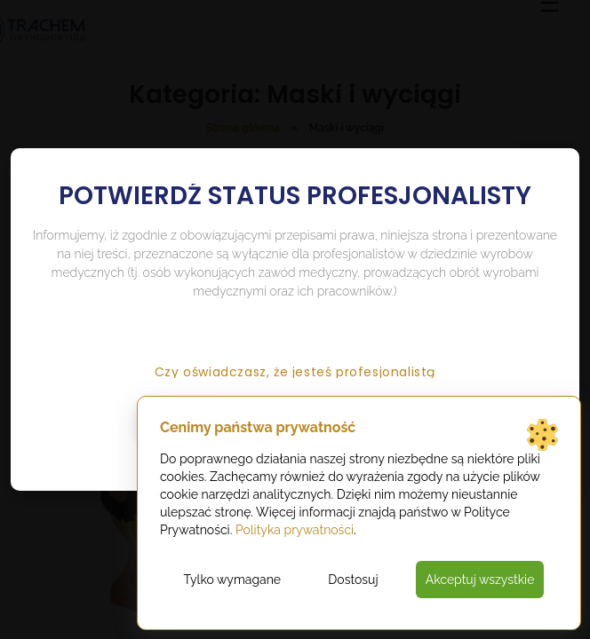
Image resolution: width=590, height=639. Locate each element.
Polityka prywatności (294, 530)
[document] (295, 319)
